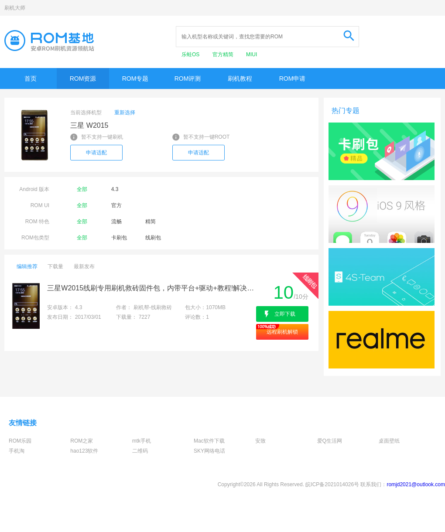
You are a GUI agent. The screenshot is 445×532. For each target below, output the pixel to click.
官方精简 (223, 54)
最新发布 (84, 266)
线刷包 (153, 238)
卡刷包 (119, 238)
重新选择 (124, 112)
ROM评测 (188, 78)
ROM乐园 (20, 441)
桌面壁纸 (389, 441)
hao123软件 (84, 451)
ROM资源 (83, 78)
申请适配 (96, 153)
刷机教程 (240, 78)
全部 (82, 189)
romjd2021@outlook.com (416, 484)
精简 (150, 221)
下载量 (55, 266)
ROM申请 (292, 78)
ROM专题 (135, 78)
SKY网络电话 (209, 451)
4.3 (115, 189)
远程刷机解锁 (282, 332)
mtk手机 (141, 441)
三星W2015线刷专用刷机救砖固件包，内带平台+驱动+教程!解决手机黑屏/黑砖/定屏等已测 (150, 288)
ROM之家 (81, 441)
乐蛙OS (191, 54)
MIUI (251, 54)
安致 (260, 441)
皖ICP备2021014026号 (332, 484)
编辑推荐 (27, 266)
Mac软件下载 (209, 441)
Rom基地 (49, 40)
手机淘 (16, 451)
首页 (30, 78)
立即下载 (284, 314)
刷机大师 (14, 8)
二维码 (140, 451)
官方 (116, 205)
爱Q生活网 (329, 441)
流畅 (116, 221)
